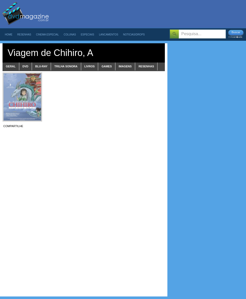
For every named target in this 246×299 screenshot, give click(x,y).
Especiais (87, 34)
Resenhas (24, 34)
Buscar (236, 32)
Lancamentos (108, 34)
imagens (125, 66)
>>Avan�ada (235, 37)
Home (8, 34)
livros (89, 66)
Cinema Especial (47, 34)
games (106, 66)
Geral (11, 66)
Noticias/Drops (134, 34)
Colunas (70, 34)
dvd (25, 66)
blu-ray (41, 66)
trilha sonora (65, 66)
